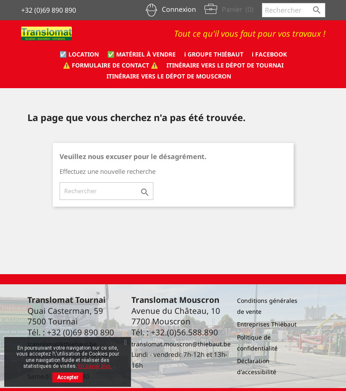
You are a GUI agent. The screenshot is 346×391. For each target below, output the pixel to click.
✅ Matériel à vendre (141, 54)
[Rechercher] (293, 10)
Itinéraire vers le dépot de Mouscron (168, 76)
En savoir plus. (95, 366)
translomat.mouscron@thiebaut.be (181, 344)
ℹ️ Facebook (269, 54)
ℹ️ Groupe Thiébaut (213, 54)
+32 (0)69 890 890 (48, 10)
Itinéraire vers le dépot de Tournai (224, 65)
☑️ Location (79, 54)
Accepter (67, 377)
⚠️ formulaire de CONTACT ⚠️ (110, 65)
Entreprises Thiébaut (267, 324)
